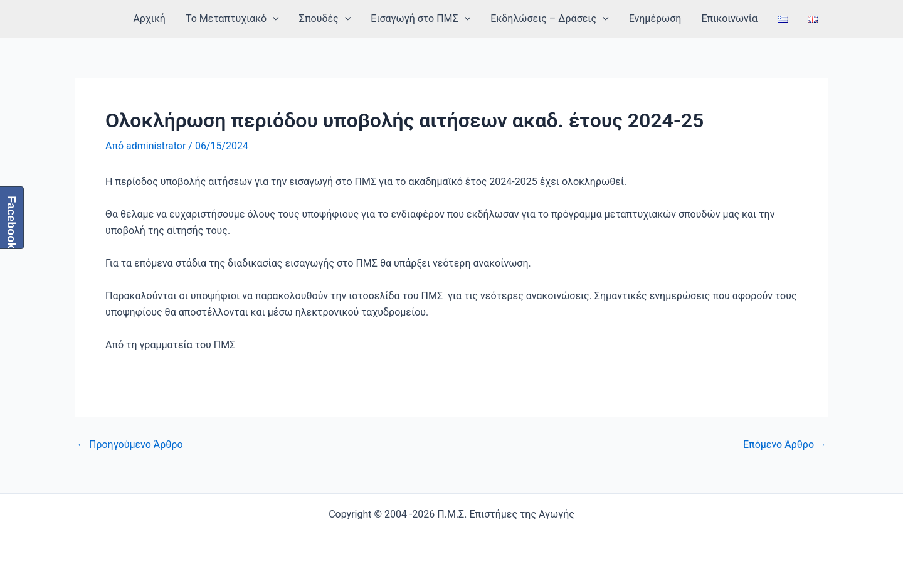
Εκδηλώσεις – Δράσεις (549, 19)
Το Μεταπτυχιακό (232, 19)
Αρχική (149, 18)
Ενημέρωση (655, 18)
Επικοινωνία (729, 18)
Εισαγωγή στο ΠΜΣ (420, 19)
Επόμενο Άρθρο (784, 445)
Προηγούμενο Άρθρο (130, 445)
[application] (273, 19)
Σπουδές (325, 19)
